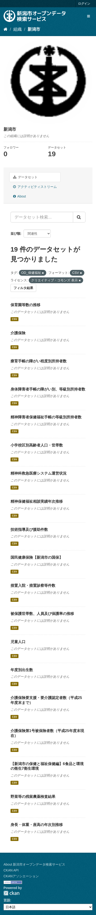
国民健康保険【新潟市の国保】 (37, 557)
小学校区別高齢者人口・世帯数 (37, 445)
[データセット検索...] (42, 217)
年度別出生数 (22, 670)
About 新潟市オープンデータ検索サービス (34, 864)
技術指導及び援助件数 (29, 530)
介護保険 (18, 333)
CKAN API (11, 870)
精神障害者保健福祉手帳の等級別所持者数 (46, 417)
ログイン (84, 3)
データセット (25, 177)
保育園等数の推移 (25, 305)
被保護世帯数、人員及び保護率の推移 (42, 614)
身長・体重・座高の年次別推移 (37, 825)
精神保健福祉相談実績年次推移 (37, 501)
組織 (17, 29)
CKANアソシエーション (21, 876)
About (19, 196)
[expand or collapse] (88, 16)
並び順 (15, 233)
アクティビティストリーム (35, 187)
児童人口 (18, 642)
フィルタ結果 (23, 288)
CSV (14, 319)
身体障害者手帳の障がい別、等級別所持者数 (48, 389)
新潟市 (34, 29)
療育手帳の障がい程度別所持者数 (39, 361)
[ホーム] (5, 29)
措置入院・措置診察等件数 (33, 586)
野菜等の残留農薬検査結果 (33, 797)
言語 (7, 900)
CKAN (11, 893)
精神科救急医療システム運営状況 (39, 473)
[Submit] (79, 217)
